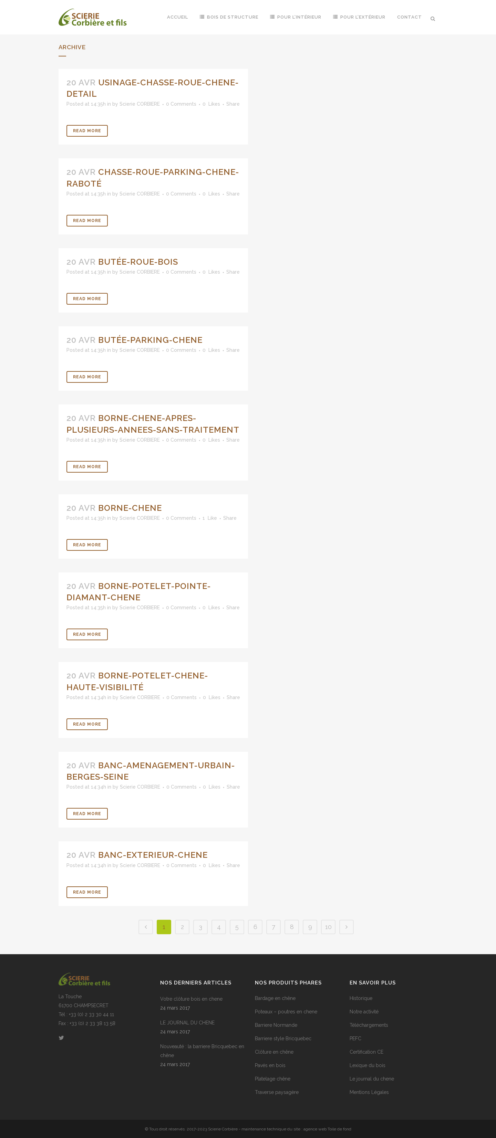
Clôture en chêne (274, 1052)
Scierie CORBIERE (140, 104)
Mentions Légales (369, 1092)
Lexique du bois (367, 1065)
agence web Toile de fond (327, 1129)
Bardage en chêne (275, 998)
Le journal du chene (372, 1079)
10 (328, 926)
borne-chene (130, 508)
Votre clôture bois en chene (191, 999)
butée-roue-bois (138, 262)
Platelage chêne (272, 1079)
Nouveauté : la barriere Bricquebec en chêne (202, 1051)
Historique (361, 998)
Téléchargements (369, 1025)
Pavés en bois (270, 1065)
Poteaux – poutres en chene (286, 1011)
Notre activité (364, 1011)
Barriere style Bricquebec (283, 1038)
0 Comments (181, 104)
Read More (87, 130)
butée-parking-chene (150, 340)
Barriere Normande (276, 1025)
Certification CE (366, 1052)
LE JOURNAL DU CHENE (187, 1022)
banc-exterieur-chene (153, 855)
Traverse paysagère (277, 1092)
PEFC (355, 1038)
